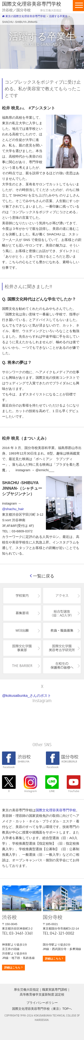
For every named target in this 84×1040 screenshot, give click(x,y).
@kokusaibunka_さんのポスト (26, 695)
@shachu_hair (13, 509)
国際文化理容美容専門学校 (56, 810)
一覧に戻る (42, 576)
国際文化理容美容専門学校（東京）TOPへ (42, 1008)
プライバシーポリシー (42, 1002)
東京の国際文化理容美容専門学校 (23, 16)
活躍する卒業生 (58, 16)
